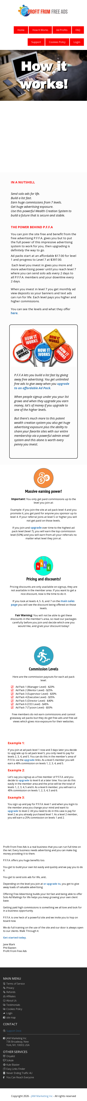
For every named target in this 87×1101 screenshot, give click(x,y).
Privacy (10, 988)
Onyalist (10, 1056)
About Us (11, 1000)
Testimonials (13, 1005)
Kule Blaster (13, 1064)
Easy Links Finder (15, 1069)
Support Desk (13, 1031)
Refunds (10, 992)
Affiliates (11, 996)
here (14, 313)
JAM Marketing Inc (41, 1096)
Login (9, 1013)
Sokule (10, 1060)
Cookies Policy (14, 1009)
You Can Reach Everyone (20, 1077)
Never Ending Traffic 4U (19, 1073)
